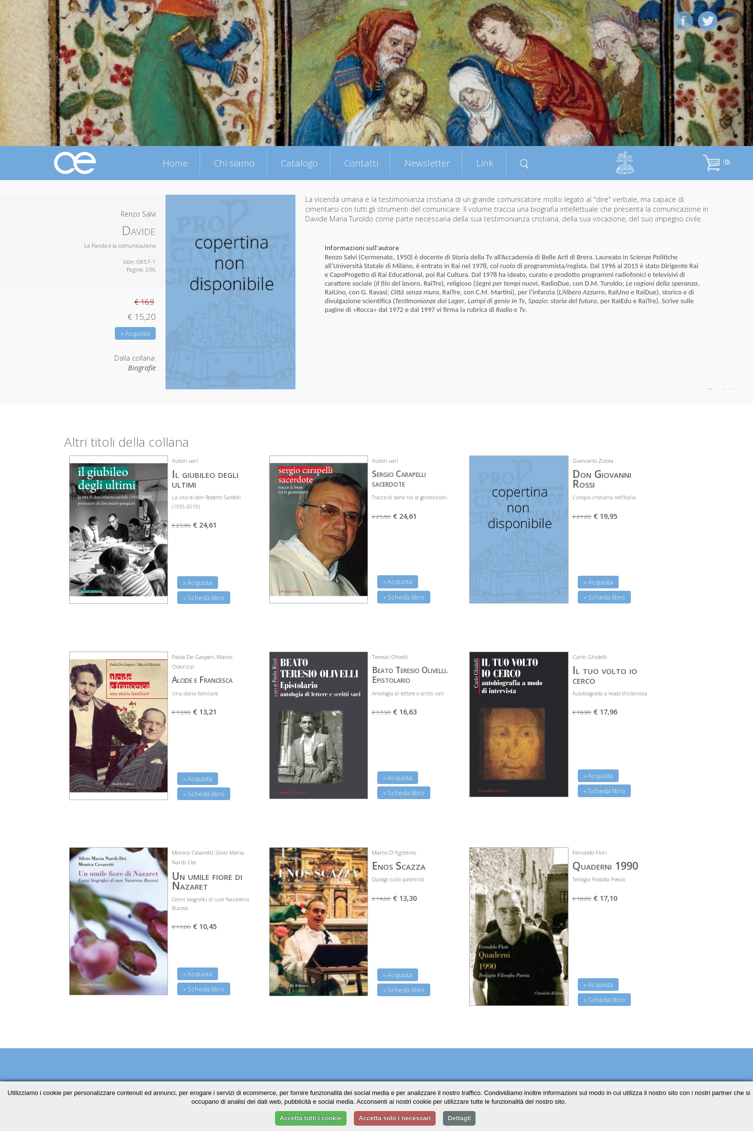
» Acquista (135, 333)
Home (175, 163)
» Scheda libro (203, 597)
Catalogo (299, 163)
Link (485, 163)
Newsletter (427, 163)
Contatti (361, 163)
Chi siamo (234, 163)
